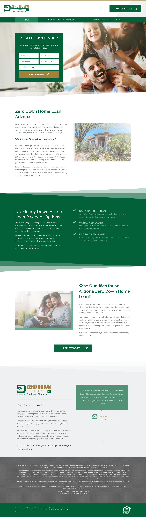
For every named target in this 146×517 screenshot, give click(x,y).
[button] (125, 9)
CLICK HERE (85, 493)
